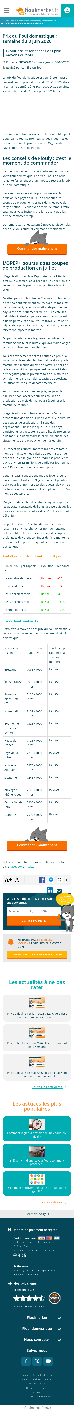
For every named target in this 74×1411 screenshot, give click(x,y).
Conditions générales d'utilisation (37, 1379)
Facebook (16, 866)
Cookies (37, 1392)
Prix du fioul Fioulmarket (21, 621)
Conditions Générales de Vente (37, 1374)
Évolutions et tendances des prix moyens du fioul (33, 53)
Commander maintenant (37, 248)
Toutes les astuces (49, 1202)
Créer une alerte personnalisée (37, 954)
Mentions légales (37, 1383)
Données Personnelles (37, 1387)
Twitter (31, 866)
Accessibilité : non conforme (37, 1396)
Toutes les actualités (47, 1087)
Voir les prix (33, 921)
